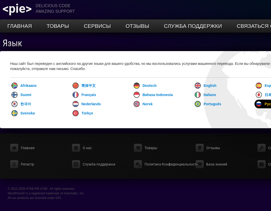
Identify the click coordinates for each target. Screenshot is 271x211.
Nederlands (87, 104)
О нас (87, 148)
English (206, 86)
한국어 (21, 104)
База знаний (216, 164)
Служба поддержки (193, 26)
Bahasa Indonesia (153, 95)
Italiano (205, 95)
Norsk (143, 104)
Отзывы (137, 26)
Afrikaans (24, 86)
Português (208, 104)
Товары (58, 26)
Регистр (27, 164)
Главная (19, 26)
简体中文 (84, 86)
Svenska (23, 113)
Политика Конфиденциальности (171, 164)
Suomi (21, 95)
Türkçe (83, 113)
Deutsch (145, 86)
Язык (12, 43)
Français (84, 95)
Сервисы (97, 26)
